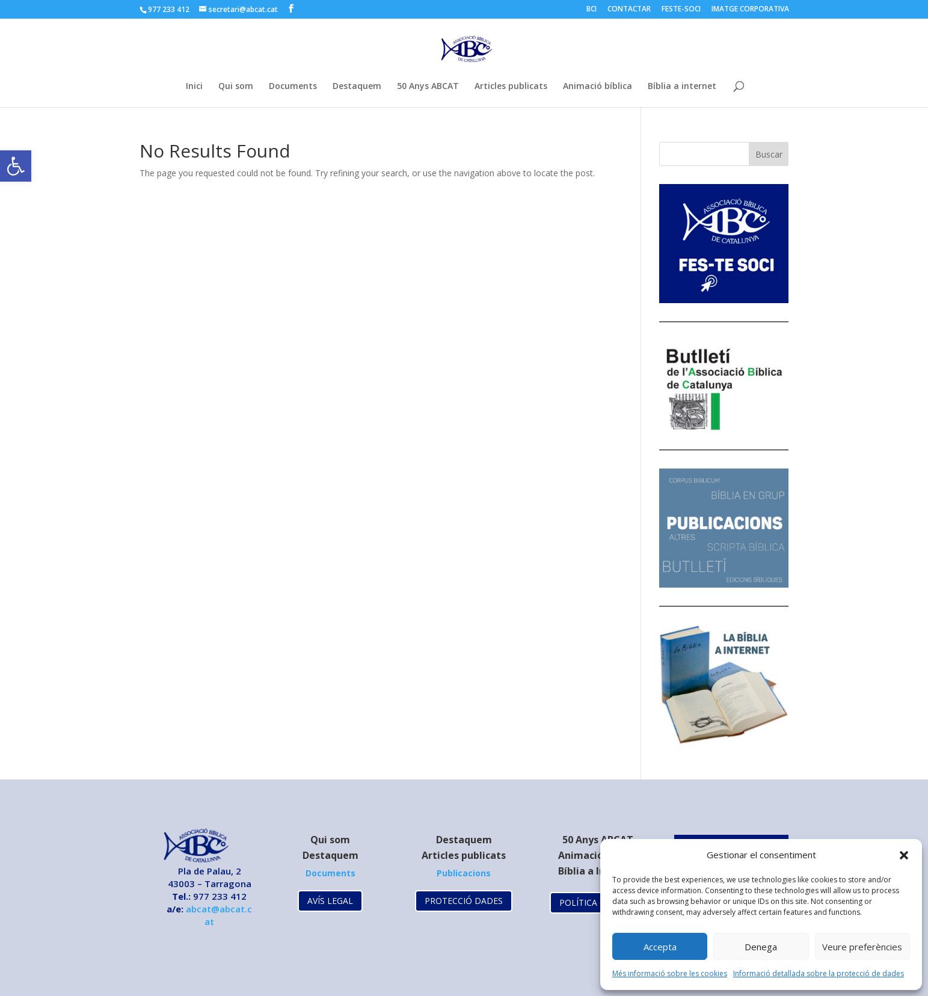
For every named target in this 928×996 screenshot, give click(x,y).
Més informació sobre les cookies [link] (669, 973)
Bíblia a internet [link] (682, 86)
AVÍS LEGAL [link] (330, 900)
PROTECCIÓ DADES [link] (464, 900)
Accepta (660, 947)
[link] (15, 166)
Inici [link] (194, 86)
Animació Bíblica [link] (598, 855)
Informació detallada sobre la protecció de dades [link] (818, 973)
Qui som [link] (235, 86)
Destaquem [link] (357, 86)
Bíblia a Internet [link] (597, 871)
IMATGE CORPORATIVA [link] (750, 9)
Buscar (768, 154)
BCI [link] (591, 9)
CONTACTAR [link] (629, 9)
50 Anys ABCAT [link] (428, 86)
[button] (904, 855)
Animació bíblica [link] (597, 86)
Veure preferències (862, 947)
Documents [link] (293, 86)
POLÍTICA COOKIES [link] (597, 902)
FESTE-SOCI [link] (681, 9)
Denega (761, 947)
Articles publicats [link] (511, 86)
